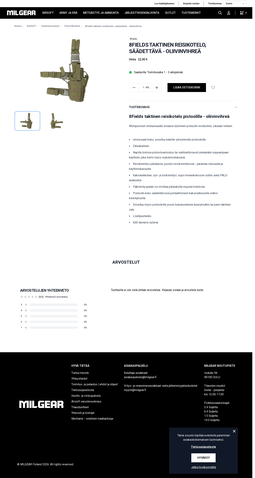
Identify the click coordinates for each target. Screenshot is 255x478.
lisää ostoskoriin (186, 87)
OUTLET (170, 12)
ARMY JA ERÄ (68, 12)
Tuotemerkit (191, 12)
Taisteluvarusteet (50, 26)
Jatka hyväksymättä (203, 467)
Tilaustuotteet (80, 407)
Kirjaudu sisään (191, 3)
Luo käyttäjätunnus (164, 3)
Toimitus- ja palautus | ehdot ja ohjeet (94, 384)
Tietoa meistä (80, 373)
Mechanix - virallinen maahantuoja (92, 418)
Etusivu (18, 26)
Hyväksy (203, 457)
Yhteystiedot (79, 378)
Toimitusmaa (215, 3)
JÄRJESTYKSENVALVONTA (141, 12)
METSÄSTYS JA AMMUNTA (101, 12)
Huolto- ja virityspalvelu (86, 395)
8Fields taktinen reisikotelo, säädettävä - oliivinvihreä (113, 26)
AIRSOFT (48, 12)
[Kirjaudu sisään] (228, 12)
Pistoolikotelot (72, 26)
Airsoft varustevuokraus (86, 401)
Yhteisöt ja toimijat (82, 413)
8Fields (133, 39)
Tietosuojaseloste (82, 390)
